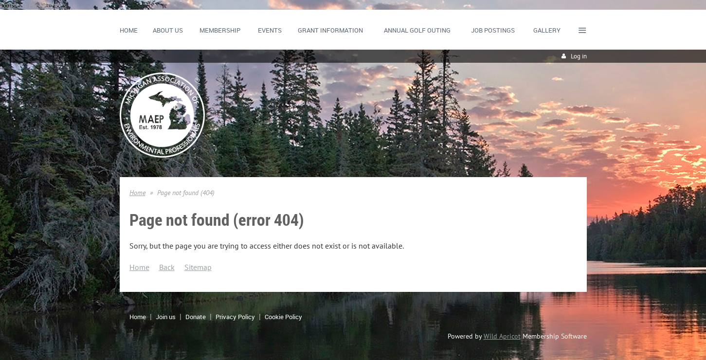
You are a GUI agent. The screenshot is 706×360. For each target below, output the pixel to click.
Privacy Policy (235, 316)
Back (167, 267)
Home (137, 192)
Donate (195, 316)
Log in (579, 56)
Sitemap (198, 267)
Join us (166, 316)
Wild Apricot (502, 336)
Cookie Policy (283, 316)
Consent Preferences (33, 5)
